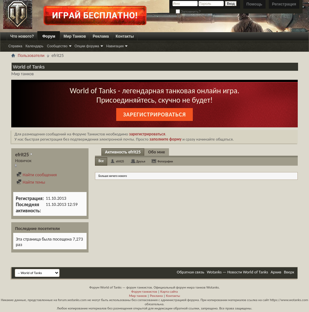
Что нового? (22, 36)
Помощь (254, 4)
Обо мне (156, 152)
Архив (276, 272)
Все (101, 161)
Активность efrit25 (123, 152)
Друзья (140, 161)
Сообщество (57, 46)
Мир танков (138, 296)
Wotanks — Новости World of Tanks (237, 272)
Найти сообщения (36, 175)
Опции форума (87, 46)
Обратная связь (190, 272)
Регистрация (284, 4)
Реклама (101, 36)
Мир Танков (74, 36)
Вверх (289, 272)
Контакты (125, 36)
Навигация (115, 46)
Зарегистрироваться (154, 114)
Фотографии (165, 161)
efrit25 (120, 161)
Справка (15, 46)
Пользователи (31, 55)
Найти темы (30, 182)
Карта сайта (169, 291)
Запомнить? (188, 12)
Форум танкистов (144, 291)
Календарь (34, 46)
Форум (48, 36)
